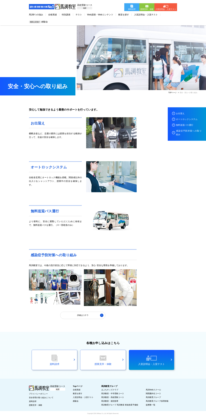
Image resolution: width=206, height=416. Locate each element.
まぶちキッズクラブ (109, 390)
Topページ (77, 386)
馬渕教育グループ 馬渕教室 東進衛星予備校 (119, 405)
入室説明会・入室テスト (146, 14)
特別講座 (66, 14)
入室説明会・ (83, 397)
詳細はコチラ (82, 315)
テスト (79, 14)
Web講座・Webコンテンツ (100, 14)
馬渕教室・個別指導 (109, 401)
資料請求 (32, 401)
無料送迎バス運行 (184, 125)
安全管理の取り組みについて (41, 397)
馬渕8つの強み (36, 14)
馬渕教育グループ (153, 397)
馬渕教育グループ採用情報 (157, 401)
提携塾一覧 (150, 405)
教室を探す (123, 14)
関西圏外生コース (153, 393)
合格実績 (52, 14)
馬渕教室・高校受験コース (112, 397)
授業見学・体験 (35, 405)
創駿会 (38, 22)
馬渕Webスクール (153, 390)
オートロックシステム (187, 119)
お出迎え (180, 113)
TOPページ (172, 93)
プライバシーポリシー (38, 394)
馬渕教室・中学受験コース (112, 393)
